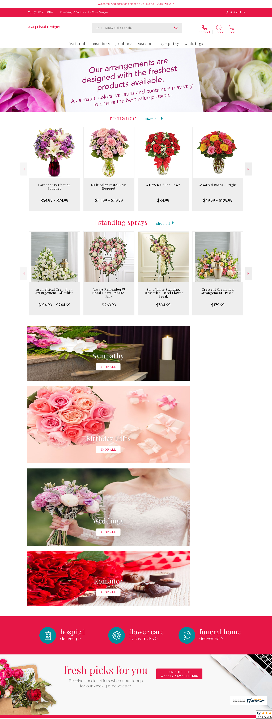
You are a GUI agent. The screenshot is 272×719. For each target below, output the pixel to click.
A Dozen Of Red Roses (163, 183)
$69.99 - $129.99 (217, 198)
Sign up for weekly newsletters (179, 528)
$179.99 (217, 302)
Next (248, 166)
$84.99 (163, 198)
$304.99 (163, 302)
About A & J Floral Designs (47, 580)
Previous (23, 166)
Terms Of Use (169, 715)
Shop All (152, 116)
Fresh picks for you (105, 531)
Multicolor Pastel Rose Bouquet (109, 184)
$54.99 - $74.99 (54, 198)
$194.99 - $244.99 (54, 302)
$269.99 (109, 302)
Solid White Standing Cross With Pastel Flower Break (163, 290)
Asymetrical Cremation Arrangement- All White (54, 289)
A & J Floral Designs (44, 26)
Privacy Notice (189, 715)
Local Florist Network (214, 715)
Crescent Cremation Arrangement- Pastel (218, 289)
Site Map (236, 715)
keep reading (142, 587)
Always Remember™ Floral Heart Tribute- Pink (109, 290)
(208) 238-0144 (43, 12)
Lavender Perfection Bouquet (54, 184)
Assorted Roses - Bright (218, 183)
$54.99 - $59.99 (109, 198)
